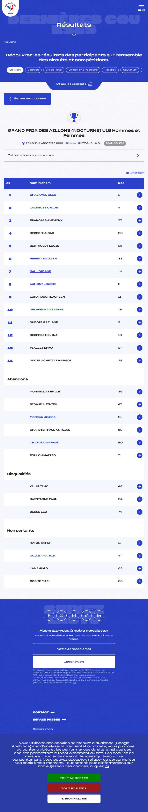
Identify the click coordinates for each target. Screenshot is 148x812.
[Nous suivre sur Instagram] (74, 615)
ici (74, 683)
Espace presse (46, 719)
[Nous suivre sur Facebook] (49, 615)
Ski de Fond (54, 70)
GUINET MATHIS (42, 556)
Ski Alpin (15, 70)
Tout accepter (74, 778)
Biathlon (33, 70)
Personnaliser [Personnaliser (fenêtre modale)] (74, 798)
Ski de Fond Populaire (83, 70)
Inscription (74, 661)
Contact (41, 712)
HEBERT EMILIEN (43, 259)
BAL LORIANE (40, 271)
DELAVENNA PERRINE (47, 310)
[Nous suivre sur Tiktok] (86, 615)
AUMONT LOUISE (43, 284)
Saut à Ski (129, 70)
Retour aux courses (27, 99)
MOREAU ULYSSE (43, 417)
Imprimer (135, 173)
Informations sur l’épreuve (74, 155)
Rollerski (110, 70)
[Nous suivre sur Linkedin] (99, 615)
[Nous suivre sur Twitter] (61, 615)
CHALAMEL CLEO (43, 195)
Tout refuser (74, 788)
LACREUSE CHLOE (44, 208)
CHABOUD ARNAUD (44, 443)
